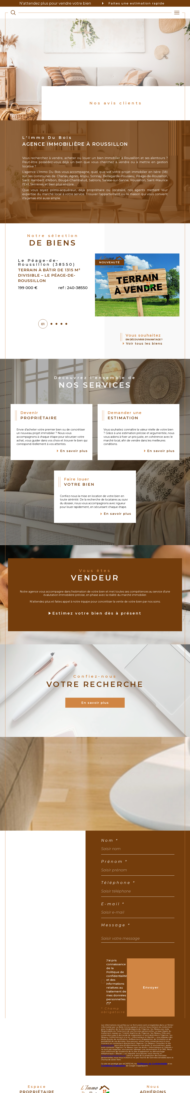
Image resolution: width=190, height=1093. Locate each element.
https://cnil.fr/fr (107, 1063)
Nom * (109, 858)
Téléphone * (118, 900)
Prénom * (114, 879)
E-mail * (113, 921)
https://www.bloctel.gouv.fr (113, 1073)
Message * (115, 943)
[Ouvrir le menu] (177, 13)
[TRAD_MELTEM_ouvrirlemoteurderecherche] (13, 12)
